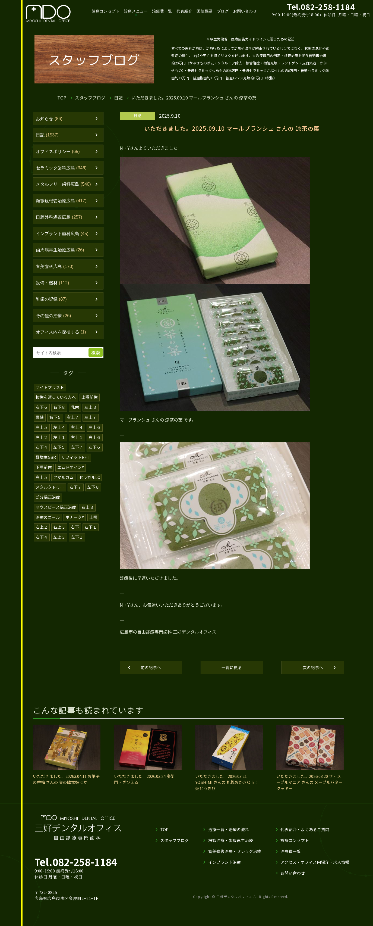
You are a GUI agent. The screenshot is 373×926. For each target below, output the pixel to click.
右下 (75, 528)
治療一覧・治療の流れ (228, 830)
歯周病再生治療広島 (61, 252)
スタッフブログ (90, 97)
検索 (96, 356)
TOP (61, 97)
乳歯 (75, 411)
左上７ (90, 420)
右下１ (90, 528)
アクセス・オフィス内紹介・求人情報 (314, 862)
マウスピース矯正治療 (56, 509)
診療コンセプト (106, 11)
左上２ (42, 440)
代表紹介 (184, 11)
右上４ (77, 430)
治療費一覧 (162, 11)
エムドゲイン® (70, 469)
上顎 (93, 518)
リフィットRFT (75, 460)
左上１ (59, 440)
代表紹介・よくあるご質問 (304, 830)
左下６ (94, 450)
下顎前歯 (44, 469)
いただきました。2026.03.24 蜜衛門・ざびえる (144, 779)
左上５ (42, 430)
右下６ (42, 411)
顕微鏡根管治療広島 (63, 202)
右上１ (77, 440)
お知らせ (50, 118)
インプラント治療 (224, 862)
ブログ (223, 11)
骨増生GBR (46, 460)
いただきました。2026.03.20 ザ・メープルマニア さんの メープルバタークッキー (309, 782)
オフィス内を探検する (62, 335)
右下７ (75, 489)
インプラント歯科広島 (63, 235)
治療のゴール (48, 518)
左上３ (59, 538)
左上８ (90, 411)
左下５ (59, 450)
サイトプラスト (50, 391)
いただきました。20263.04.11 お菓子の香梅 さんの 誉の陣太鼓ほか (66, 779)
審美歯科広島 (56, 269)
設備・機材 (53, 285)
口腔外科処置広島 (60, 219)
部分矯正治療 (48, 499)
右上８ (87, 509)
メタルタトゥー (50, 489)
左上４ (59, 430)
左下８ (93, 489)
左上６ (94, 430)
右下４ (42, 538)
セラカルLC (89, 479)
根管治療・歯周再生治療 (230, 840)
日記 (118, 97)
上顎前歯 (89, 401)
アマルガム (63, 479)
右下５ (55, 420)
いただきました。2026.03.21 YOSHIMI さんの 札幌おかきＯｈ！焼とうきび (227, 782)
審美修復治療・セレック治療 (234, 851)
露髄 (40, 420)
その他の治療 (54, 319)
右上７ (73, 420)
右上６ (94, 440)
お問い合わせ (245, 11)
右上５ (42, 479)
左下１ (77, 538)
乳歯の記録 (52, 302)
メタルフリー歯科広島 (65, 185)
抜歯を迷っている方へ (56, 401)
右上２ (42, 528)
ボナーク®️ (74, 518)
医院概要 (205, 11)
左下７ (77, 450)
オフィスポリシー (59, 152)
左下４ (42, 450)
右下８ (59, 411)
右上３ (59, 528)
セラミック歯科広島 (63, 168)
